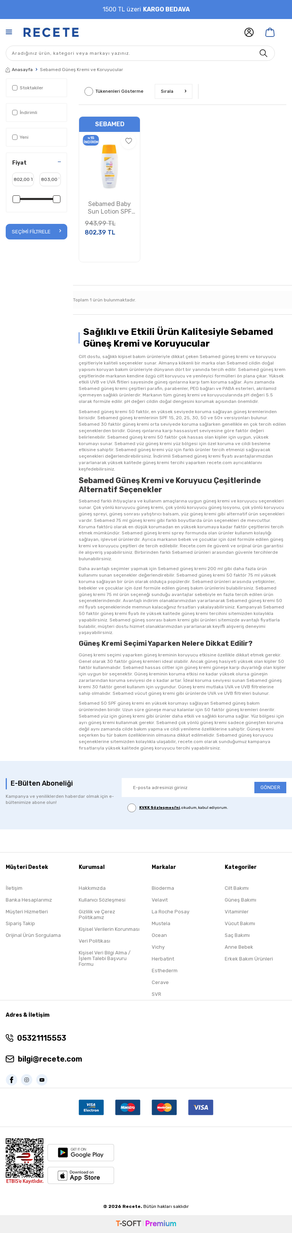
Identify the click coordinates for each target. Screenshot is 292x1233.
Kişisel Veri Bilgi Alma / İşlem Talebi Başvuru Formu (104, 958)
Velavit (160, 900)
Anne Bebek (239, 947)
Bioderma (163, 888)
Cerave (160, 982)
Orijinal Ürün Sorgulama (33, 935)
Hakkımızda (92, 888)
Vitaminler (237, 911)
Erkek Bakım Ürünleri (249, 959)
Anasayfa (19, 69)
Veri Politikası (94, 941)
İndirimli (24, 112)
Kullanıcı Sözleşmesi (102, 900)
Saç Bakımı (237, 935)
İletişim (14, 888)
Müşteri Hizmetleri (27, 911)
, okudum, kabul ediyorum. (177, 808)
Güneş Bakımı (240, 900)
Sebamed (109, 124)
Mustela (161, 923)
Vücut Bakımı (240, 923)
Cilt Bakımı (237, 888)
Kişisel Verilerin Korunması (109, 929)
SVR (156, 994)
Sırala (173, 91)
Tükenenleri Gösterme (113, 91)
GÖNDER (270, 787)
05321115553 (41, 1038)
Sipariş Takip (20, 923)
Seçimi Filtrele (36, 231)
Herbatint (163, 959)
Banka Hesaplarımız (29, 900)
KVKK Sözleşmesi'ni (159, 807)
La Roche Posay (170, 911)
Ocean (159, 935)
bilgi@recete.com (50, 1058)
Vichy (158, 947)
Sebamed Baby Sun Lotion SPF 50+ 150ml (110, 208)
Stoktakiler (27, 87)
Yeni (20, 137)
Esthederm (165, 970)
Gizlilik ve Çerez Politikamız (97, 914)
